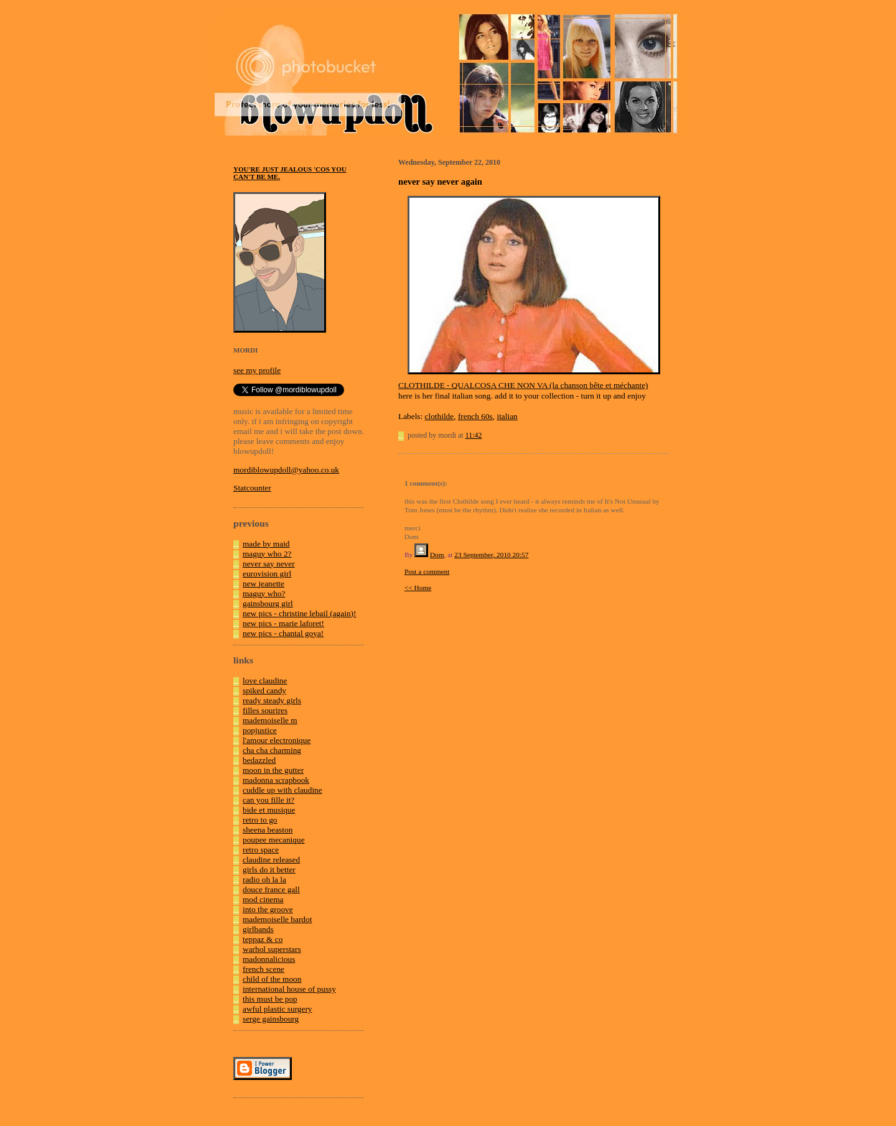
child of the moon (272, 979)
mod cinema (263, 899)
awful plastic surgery (277, 1008)
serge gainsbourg (271, 1018)
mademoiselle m (270, 720)
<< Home (417, 587)
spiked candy (264, 690)
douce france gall (271, 889)
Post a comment (426, 571)
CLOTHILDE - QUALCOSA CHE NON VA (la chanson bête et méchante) (523, 385)
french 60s (475, 416)
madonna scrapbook (276, 780)
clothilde (439, 416)
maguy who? (264, 593)
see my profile (257, 370)
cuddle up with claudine (282, 790)
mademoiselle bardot (277, 919)
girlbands (258, 929)
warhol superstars (272, 949)
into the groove (268, 909)
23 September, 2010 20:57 (491, 554)
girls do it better (269, 869)
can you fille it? (268, 800)
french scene (263, 969)
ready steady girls (272, 700)
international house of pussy (289, 989)
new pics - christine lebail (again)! (299, 613)
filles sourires (265, 710)
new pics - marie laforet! (283, 623)
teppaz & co (262, 939)
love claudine (265, 680)
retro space (261, 849)
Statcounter (252, 487)
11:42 (473, 435)
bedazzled (259, 760)
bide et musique (269, 810)
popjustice (260, 730)
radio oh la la (264, 879)
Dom (437, 554)
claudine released (271, 859)
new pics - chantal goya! (283, 633)
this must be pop (270, 999)
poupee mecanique (274, 839)
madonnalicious (269, 959)
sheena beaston (267, 829)
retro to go (260, 819)
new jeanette (263, 583)
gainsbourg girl (268, 603)
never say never (269, 563)
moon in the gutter (273, 770)
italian (507, 416)
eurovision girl (267, 573)
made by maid (266, 543)
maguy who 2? (267, 553)
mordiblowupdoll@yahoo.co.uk (286, 469)
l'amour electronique (276, 740)
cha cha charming (272, 750)
